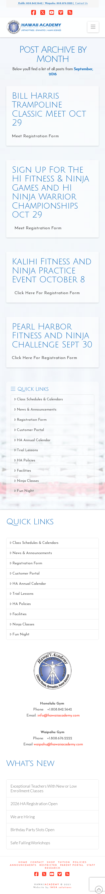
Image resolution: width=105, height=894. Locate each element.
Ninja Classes (26, 481)
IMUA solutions (61, 887)
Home (23, 862)
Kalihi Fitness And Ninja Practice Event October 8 (51, 270)
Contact (37, 862)
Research (52, 868)
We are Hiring (22, 816)
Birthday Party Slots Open (32, 829)
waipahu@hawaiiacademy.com (58, 744)
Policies (80, 862)
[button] (93, 27)
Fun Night (24, 491)
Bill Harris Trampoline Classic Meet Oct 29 (49, 109)
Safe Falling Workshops (30, 842)
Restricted (48, 865)
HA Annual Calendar (32, 440)
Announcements (23, 865)
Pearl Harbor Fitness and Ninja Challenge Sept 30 (52, 335)
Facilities (22, 471)
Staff (91, 865)
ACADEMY (52, 884)
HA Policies (24, 460)
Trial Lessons (26, 450)
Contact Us (81, 3)
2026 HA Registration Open (34, 803)
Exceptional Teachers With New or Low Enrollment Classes (43, 788)
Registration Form (30, 420)
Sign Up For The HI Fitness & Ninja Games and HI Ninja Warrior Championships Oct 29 (50, 192)
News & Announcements (35, 409)
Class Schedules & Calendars (38, 399)
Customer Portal (29, 430)
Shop (51, 862)
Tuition (64, 862)
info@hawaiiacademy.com (58, 715)
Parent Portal (72, 865)
